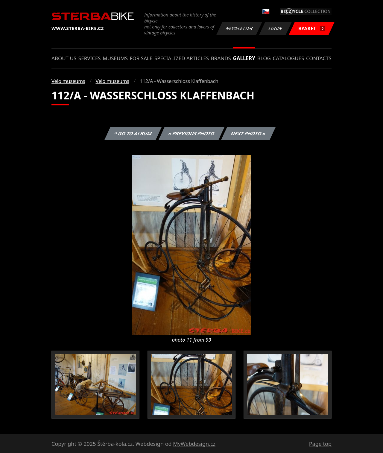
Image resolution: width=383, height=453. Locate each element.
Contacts (319, 58)
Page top (320, 443)
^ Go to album (133, 133)
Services (89, 58)
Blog (264, 58)
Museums (115, 58)
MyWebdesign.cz (194, 443)
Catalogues (288, 58)
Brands (221, 58)
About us (63, 58)
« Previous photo (191, 133)
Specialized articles (181, 58)
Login (276, 28)
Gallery (244, 58)
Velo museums (68, 81)
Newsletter (239, 28)
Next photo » (248, 133)
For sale (141, 58)
